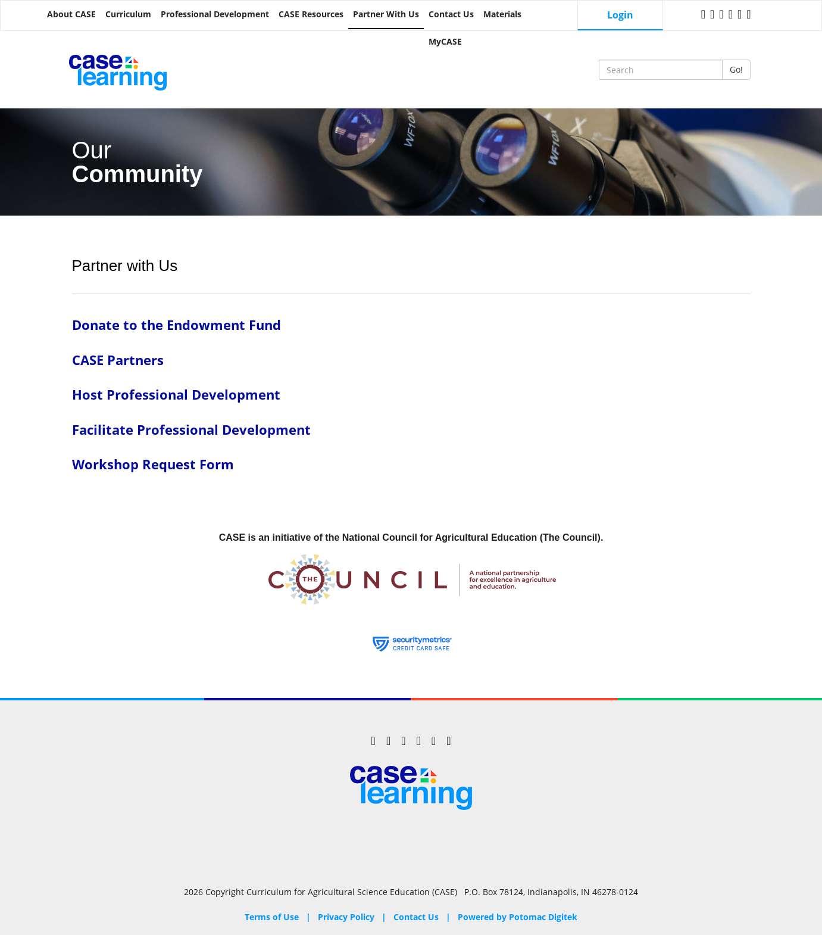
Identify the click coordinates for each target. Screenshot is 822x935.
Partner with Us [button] (386, 14)
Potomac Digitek (543, 916)
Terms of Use (272, 916)
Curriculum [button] (128, 14)
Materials (502, 14)
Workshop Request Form (153, 464)
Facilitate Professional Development (191, 429)
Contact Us (451, 14)
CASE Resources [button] (311, 14)
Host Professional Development (176, 394)
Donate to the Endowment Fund (176, 325)
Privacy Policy (346, 916)
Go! (736, 69)
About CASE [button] (71, 14)
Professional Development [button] (215, 14)
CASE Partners (118, 360)
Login (620, 14)
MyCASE (445, 41)
